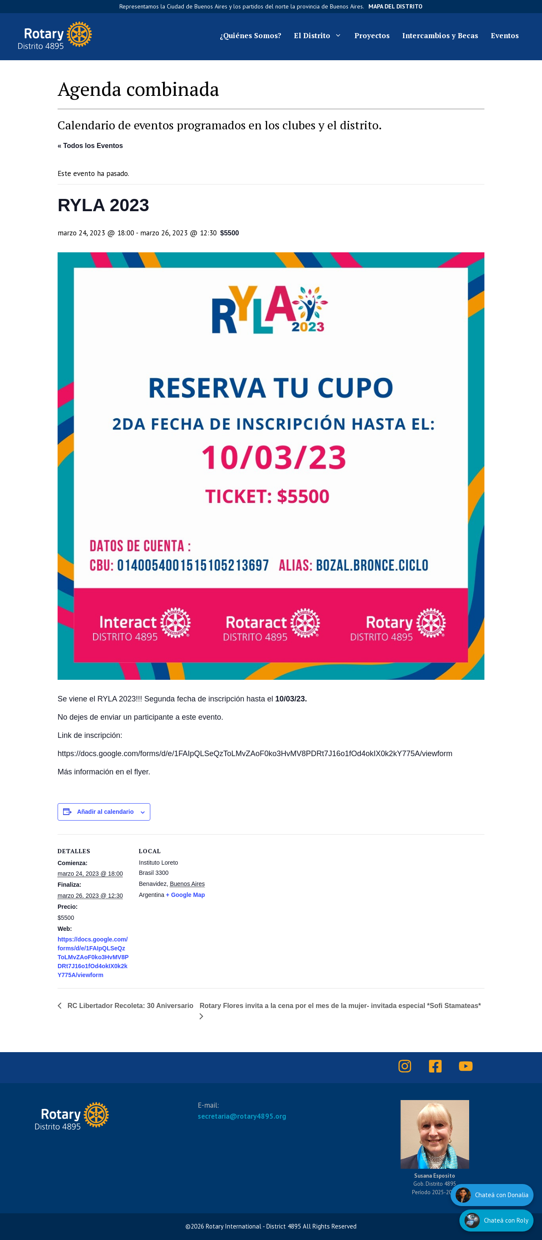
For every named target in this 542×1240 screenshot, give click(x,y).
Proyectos (372, 35)
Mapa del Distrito (395, 6)
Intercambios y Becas (440, 35)
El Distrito (321, 35)
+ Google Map (185, 894)
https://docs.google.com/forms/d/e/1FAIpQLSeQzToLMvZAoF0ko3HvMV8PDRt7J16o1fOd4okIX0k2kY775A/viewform (93, 957)
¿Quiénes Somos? (250, 35)
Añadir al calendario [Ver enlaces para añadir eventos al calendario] (105, 811)
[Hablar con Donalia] (492, 1195)
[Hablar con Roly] (496, 1220)
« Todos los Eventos (90, 145)
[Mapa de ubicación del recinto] (326, 893)
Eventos (505, 35)
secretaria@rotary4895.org (242, 1116)
